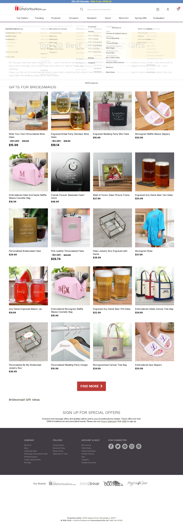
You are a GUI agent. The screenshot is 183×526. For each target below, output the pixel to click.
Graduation (158, 18)
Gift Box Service (88, 454)
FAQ (83, 457)
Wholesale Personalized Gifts (36, 454)
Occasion (73, 18)
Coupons (85, 460)
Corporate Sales (30, 451)
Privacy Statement (109, 421)
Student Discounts (89, 463)
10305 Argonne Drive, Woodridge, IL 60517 (99, 518)
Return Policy (58, 451)
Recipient (91, 18)
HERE (124, 421)
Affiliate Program (30, 457)
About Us (27, 445)
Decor (108, 18)
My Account (86, 445)
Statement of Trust (60, 454)
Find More (91, 386)
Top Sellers (22, 18)
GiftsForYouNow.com (82, 520)
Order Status (87, 448)
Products (55, 18)
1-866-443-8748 (115, 520)
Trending (39, 18)
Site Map (27, 463)
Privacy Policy (58, 445)
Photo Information (89, 451)
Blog (26, 448)
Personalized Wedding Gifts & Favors (31, 26)
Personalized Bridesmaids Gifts (60, 26)
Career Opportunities (32, 460)
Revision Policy (59, 448)
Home (11, 26)
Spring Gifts (141, 18)
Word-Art (123, 18)
